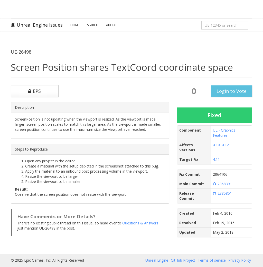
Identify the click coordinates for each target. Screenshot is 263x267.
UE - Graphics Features (224, 133)
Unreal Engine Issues (37, 25)
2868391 (222, 183)
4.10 (216, 144)
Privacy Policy (239, 260)
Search (92, 25)
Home (74, 25)
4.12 (225, 144)
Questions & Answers (140, 223)
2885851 (222, 193)
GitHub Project (183, 260)
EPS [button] (34, 91)
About (111, 25)
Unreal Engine (156, 260)
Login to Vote (232, 91)
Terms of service (212, 260)
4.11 (216, 159)
